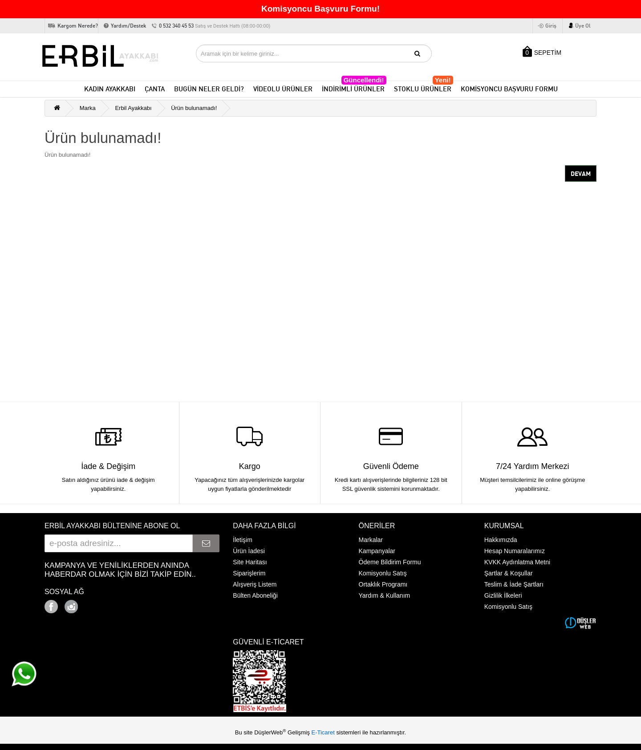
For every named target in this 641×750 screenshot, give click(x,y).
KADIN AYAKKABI (109, 89)
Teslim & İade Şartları (514, 584)
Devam (581, 174)
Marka (88, 108)
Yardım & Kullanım (384, 595)
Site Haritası (250, 562)
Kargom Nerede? (77, 25)
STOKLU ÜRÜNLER (423, 87)
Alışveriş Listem (254, 584)
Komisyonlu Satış (383, 573)
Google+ (96, 604)
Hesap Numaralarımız (514, 550)
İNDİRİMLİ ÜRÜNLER (354, 87)
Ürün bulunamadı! (194, 108)
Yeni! (443, 80)
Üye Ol (583, 25)
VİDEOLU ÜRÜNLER (282, 89)
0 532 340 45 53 (214, 25)
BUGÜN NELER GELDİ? (209, 89)
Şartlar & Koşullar (508, 573)
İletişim (242, 539)
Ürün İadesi (249, 550)
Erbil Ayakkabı (133, 108)
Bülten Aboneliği (255, 595)
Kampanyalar (377, 550)
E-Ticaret (324, 732)
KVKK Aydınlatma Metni (517, 562)
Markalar (371, 539)
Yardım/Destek (128, 25)
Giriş (550, 25)
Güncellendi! (364, 80)
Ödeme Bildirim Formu (390, 562)
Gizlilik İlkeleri (503, 595)
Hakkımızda (500, 539)
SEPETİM (542, 51)
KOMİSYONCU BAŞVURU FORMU (509, 89)
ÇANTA (155, 89)
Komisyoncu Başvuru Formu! (320, 8)
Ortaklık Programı (383, 584)
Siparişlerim (249, 573)
